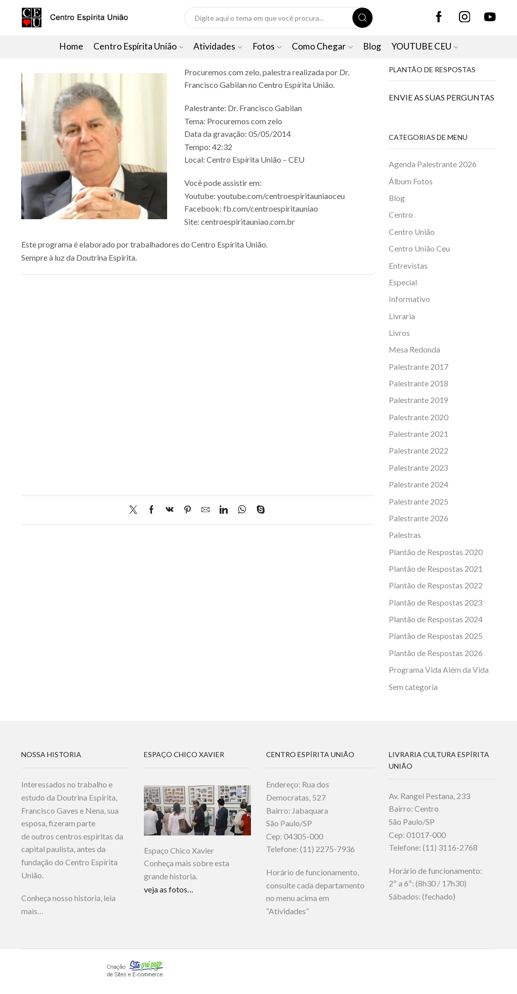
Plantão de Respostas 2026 (436, 659)
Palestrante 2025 (418, 505)
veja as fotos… (168, 896)
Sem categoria (413, 693)
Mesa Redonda (414, 352)
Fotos (267, 46)
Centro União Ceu (419, 249)
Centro (401, 215)
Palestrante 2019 (418, 403)
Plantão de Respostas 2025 (436, 642)
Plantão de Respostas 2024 (436, 624)
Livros (399, 334)
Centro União (412, 232)
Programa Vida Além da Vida (439, 676)
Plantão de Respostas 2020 (436, 556)
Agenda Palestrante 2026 (433, 164)
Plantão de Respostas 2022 (436, 590)
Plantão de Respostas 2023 (436, 608)
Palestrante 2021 (418, 437)
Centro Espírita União (138, 46)
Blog (372, 46)
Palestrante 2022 (418, 454)
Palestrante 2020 (418, 420)
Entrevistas (408, 266)
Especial (403, 283)
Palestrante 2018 (418, 386)
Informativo (409, 301)
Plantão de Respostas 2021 (436, 573)
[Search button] (362, 18)
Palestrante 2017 (418, 369)
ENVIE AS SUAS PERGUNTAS (441, 97)
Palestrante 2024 (418, 488)
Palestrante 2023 (418, 471)
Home (71, 46)
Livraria (402, 317)
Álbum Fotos (411, 181)
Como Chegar (322, 46)
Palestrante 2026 (418, 522)
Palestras (405, 539)
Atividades (217, 46)
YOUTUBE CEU (424, 46)
